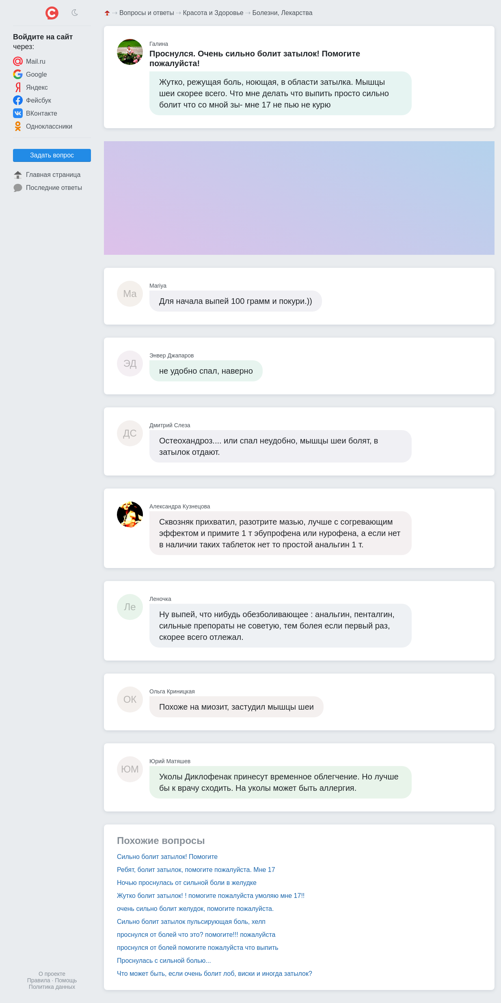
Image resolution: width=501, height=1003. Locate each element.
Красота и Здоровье (213, 12)
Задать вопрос (52, 155)
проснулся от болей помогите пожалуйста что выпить (198, 947)
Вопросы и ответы (146, 12)
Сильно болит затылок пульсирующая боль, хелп (191, 921)
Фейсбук (32, 100)
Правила (38, 980)
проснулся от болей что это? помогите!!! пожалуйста (196, 934)
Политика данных (52, 987)
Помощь (66, 980)
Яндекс (30, 87)
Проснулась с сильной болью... (164, 960)
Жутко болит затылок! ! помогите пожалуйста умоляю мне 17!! (210, 895)
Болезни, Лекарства (283, 12)
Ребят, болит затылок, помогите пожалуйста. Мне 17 (196, 869)
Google (30, 74)
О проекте (52, 974)
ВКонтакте (35, 113)
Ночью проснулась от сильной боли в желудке (187, 882)
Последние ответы (47, 188)
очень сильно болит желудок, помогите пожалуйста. (195, 908)
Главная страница (46, 175)
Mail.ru (29, 61)
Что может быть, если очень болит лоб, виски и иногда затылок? (214, 973)
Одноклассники (42, 126)
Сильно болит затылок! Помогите (167, 856)
